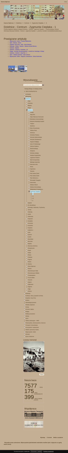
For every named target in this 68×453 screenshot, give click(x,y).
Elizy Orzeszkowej (34, 128)
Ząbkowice (30, 284)
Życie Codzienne (30, 336)
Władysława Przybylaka (36, 189)
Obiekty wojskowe (30, 304)
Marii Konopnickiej (34, 160)
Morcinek (30, 241)
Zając (29, 289)
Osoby (27, 307)
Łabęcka (30, 230)
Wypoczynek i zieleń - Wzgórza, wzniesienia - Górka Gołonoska (26, 56)
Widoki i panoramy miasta (32, 329)
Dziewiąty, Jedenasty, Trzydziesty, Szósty (36, 208)
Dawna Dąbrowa (5, 1)
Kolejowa (32, 151)
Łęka (29, 232)
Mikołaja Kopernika (35, 162)
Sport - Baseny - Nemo (15, 42)
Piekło (29, 252)
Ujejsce (30, 282)
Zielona (30, 291)
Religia (27, 311)
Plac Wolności (34, 178)
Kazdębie (30, 221)
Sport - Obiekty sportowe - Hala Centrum (20, 54)
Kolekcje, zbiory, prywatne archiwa (34, 295)
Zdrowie (28, 334)
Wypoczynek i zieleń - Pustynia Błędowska (20, 41)
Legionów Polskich (34, 157)
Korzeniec (30, 223)
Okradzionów (31, 248)
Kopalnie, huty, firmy (31, 298)
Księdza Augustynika (35, 155)
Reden (29, 261)
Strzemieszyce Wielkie (33, 273)
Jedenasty (30, 216)
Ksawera (30, 227)
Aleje (29, 101)
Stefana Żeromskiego (35, 187)
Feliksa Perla (33, 130)
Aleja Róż (32, 114)
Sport (27, 318)
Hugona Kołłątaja (34, 141)
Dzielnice (28, 98)
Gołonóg (30, 212)
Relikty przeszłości (30, 314)
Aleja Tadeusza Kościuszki (36, 117)
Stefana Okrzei (34, 184)
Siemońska (33, 182)
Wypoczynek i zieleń (31, 332)
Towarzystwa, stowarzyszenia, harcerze (36, 323)
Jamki (29, 214)
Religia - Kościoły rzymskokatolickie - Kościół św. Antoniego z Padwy (27, 51)
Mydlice (30, 243)
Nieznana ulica (34, 164)
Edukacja (28, 293)
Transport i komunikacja (32, 325)
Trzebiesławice (31, 275)
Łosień (29, 237)
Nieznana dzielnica (32, 246)
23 (33, 198)
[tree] (33, 215)
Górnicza (32, 132)
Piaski (29, 250)
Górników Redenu (34, 135)
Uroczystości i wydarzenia (32, 327)
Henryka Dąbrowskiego (36, 137)
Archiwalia (28, 94)
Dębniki (30, 203)
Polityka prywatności (48, 451)
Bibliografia (28, 96)
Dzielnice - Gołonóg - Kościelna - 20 (19, 49)
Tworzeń (30, 280)
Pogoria (30, 259)
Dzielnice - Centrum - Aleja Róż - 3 (18, 53)
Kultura (27, 300)
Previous (4, 11)
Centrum (30, 110)
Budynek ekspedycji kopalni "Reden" (37, 122)
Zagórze (30, 286)
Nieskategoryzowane (31, 302)
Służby (27, 316)
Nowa (31, 166)
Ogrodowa (32, 169)
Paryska (32, 171)
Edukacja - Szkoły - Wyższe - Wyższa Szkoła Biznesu (23, 46)
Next (63, 11)
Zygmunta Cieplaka (35, 191)
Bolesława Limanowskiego (36, 119)
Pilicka (29, 255)
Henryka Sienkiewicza (35, 139)
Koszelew (30, 225)
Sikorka (30, 264)
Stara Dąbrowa (31, 266)
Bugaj (29, 107)
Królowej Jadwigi (34, 153)
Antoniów (30, 103)
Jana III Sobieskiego (35, 144)
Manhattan (30, 239)
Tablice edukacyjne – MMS (32, 320)
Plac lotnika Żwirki (34, 173)
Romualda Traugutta (35, 180)
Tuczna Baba (31, 277)
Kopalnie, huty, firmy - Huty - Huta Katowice (20, 44)
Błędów (30, 105)
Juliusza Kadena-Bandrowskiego (34, 147)
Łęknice (30, 234)
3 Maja (32, 112)
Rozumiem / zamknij (36, 451)
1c (33, 196)
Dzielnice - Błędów (14, 48)
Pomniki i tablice (30, 309)
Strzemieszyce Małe (33, 270)
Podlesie (30, 257)
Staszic (30, 268)
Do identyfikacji (32, 205)
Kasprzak (30, 218)
